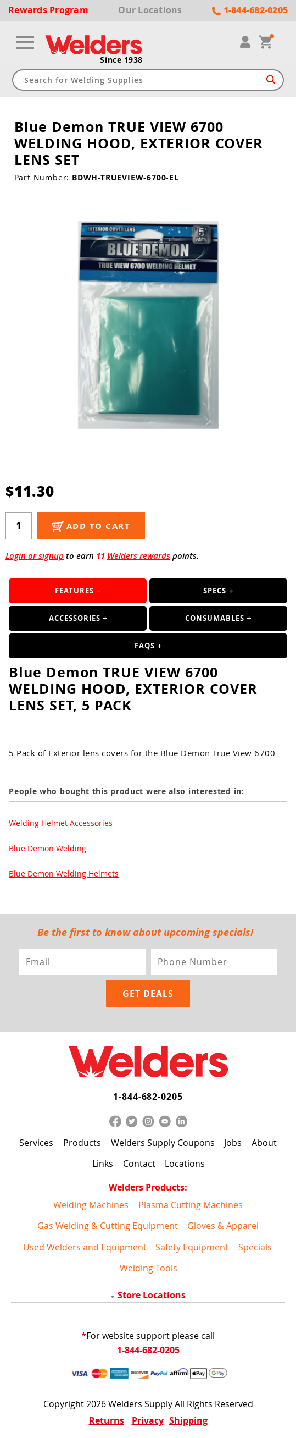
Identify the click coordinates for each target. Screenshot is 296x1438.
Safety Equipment (191, 1247)
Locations (185, 1164)
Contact (139, 1164)
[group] (148, 325)
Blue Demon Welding (47, 848)
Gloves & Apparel (223, 1226)
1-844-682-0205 (148, 1096)
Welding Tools (148, 1268)
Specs (214, 591)
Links (102, 1164)
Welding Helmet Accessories (61, 823)
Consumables (214, 618)
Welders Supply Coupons (163, 1143)
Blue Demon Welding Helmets (64, 873)
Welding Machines (91, 1205)
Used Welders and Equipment (85, 1247)
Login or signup (34, 555)
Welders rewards (138, 555)
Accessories (74, 618)
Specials (255, 1247)
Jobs (233, 1143)
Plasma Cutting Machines (190, 1205)
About (264, 1143)
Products (82, 1143)
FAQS (145, 646)
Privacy (148, 1420)
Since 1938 (121, 60)
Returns (106, 1420)
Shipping (188, 1420)
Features (74, 591)
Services (36, 1143)
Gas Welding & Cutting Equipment (107, 1226)
